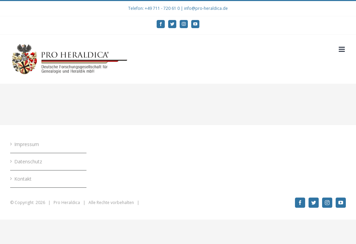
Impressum (26, 144)
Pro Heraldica (67, 202)
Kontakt (23, 179)
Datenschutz (28, 161)
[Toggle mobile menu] (342, 49)
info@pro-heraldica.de (206, 8)
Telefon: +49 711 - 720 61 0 (154, 8)
